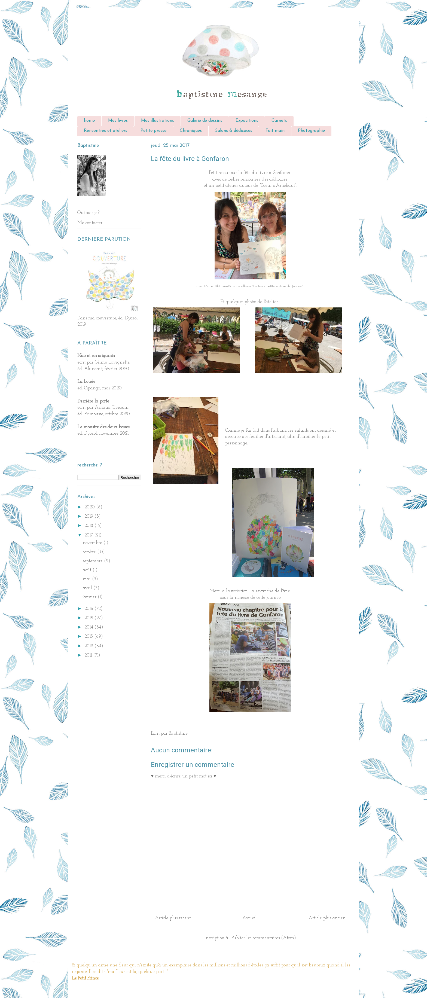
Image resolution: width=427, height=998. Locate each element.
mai (87, 579)
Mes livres (118, 120)
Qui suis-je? (88, 212)
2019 (89, 516)
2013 (89, 636)
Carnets (279, 120)
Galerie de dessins (204, 120)
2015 (89, 618)
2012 (89, 646)
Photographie (311, 131)
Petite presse (153, 131)
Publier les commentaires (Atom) (264, 938)
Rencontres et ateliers (105, 131)
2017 (89, 535)
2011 (88, 655)
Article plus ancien (327, 918)
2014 (89, 627)
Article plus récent (173, 918)
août (88, 570)
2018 (89, 525)
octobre (90, 552)
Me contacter (89, 223)
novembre (93, 543)
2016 (89, 608)
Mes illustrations (157, 120)
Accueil (249, 918)
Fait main (275, 131)
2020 (90, 507)
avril (88, 588)
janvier (90, 597)
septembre (93, 561)
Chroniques (191, 131)
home (89, 120)
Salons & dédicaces (233, 131)
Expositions (247, 120)
